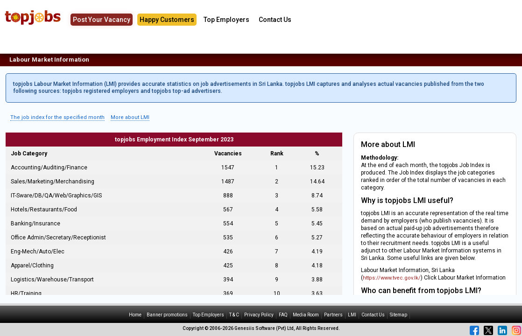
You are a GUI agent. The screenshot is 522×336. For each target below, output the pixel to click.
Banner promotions (167, 314)
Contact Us (275, 19)
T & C (234, 314)
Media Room (306, 314)
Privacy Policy (259, 314)
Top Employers (226, 19)
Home (135, 314)
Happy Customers (167, 19)
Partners (333, 314)
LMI (352, 314)
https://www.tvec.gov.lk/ (392, 278)
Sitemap (398, 314)
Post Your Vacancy (101, 19)
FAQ (283, 314)
